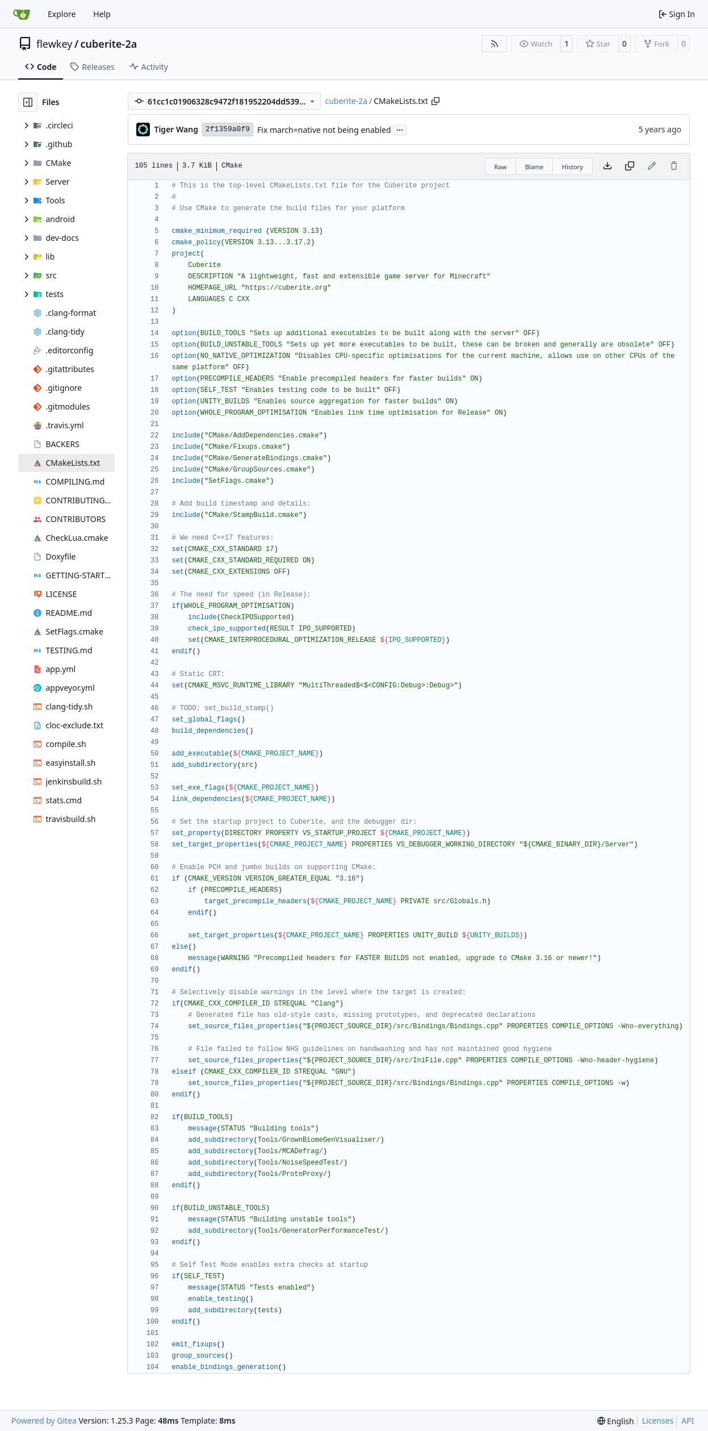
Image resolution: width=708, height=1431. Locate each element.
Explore (62, 14)
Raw (501, 166)
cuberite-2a (109, 43)
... (399, 129)
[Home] (21, 14)
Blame (534, 166)
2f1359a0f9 (228, 129)
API (687, 1420)
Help (102, 14)
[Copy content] (630, 166)
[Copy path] (435, 101)
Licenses (658, 1420)
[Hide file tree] (27, 102)
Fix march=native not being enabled (324, 129)
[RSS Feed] (494, 43)
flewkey (54, 43)
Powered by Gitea (44, 1420)
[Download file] (607, 166)
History (572, 166)
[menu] (615, 1421)
